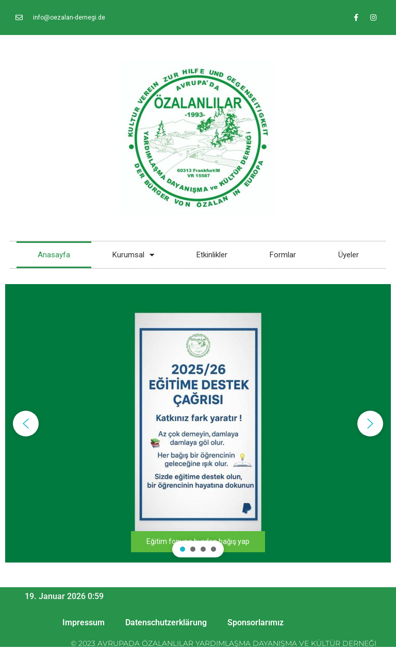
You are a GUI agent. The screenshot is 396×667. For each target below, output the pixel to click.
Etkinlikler (211, 254)
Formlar (283, 254)
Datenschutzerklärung (166, 622)
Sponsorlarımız (255, 622)
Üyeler (348, 254)
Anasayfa (54, 254)
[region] (198, 423)
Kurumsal (133, 255)
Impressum (83, 622)
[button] (198, 423)
